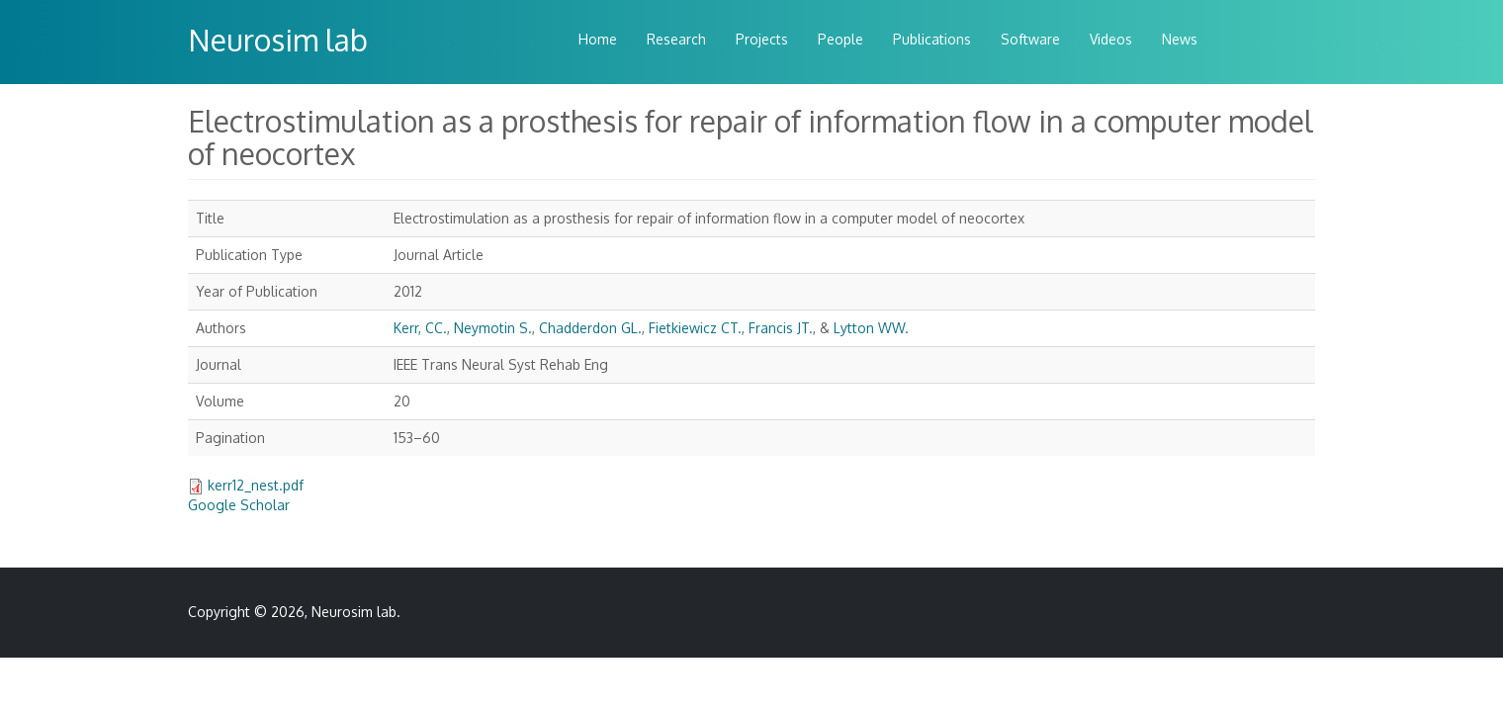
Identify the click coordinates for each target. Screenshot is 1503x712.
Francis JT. (781, 327)
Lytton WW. (871, 327)
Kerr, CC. (420, 327)
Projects (762, 39)
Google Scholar (239, 504)
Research (676, 39)
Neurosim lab (278, 39)
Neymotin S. (493, 327)
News (1179, 39)
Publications (932, 39)
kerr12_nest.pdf (256, 485)
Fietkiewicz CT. (695, 327)
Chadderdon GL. (590, 327)
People (840, 39)
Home (597, 39)
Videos (1111, 39)
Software (1030, 39)
